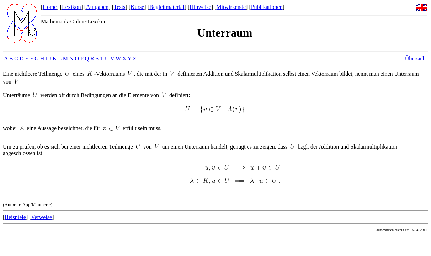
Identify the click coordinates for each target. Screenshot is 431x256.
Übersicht (416, 58)
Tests (120, 7)
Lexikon (71, 7)
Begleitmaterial (167, 7)
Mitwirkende (231, 7)
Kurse (137, 7)
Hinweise (200, 7)
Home (50, 7)
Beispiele (15, 217)
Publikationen (267, 7)
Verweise (41, 217)
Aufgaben (97, 7)
